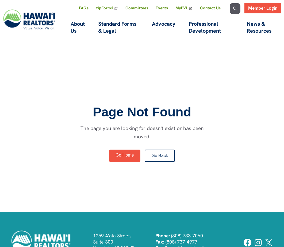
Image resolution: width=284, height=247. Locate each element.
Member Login (263, 8)
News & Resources (259, 27)
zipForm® (104, 8)
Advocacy (163, 23)
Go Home (125, 155)
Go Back (160, 155)
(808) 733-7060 (187, 236)
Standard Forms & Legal (117, 27)
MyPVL (181, 8)
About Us (78, 27)
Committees (136, 8)
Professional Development (205, 27)
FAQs (84, 8)
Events (162, 8)
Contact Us (210, 8)
